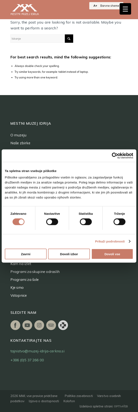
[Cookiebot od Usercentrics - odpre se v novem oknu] (115, 156)
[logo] (29, 9)
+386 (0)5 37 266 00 (27, 360)
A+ (95, 5)
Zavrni (25, 254)
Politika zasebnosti (79, 396)
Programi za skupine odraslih (35, 271)
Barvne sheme (109, 5)
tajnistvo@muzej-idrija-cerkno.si (37, 351)
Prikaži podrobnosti (110, 241)
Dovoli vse (112, 254)
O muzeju (18, 135)
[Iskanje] (41, 38)
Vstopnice (18, 295)
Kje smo (17, 287)
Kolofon (69, 401)
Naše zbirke (20, 143)
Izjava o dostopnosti (44, 401)
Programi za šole (24, 279)
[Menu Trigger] (125, 9)
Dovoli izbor (69, 254)
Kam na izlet (20, 263)
